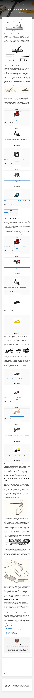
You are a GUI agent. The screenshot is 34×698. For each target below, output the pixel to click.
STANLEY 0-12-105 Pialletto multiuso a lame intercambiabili (17, 455)
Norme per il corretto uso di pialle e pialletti (11, 213)
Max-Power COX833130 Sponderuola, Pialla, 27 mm (17, 416)
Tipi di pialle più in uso (7, 212)
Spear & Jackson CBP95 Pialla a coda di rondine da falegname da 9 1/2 (17, 378)
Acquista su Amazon (17, 145)
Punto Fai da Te (9, 1)
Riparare (5, 673)
